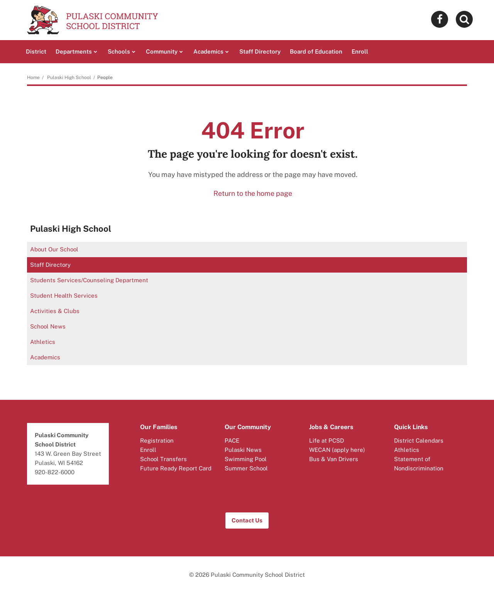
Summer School (246, 468)
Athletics (42, 342)
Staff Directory (50, 264)
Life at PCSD (326, 440)
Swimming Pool (246, 459)
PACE (232, 440)
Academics (45, 357)
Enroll (148, 449)
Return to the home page (252, 193)
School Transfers (163, 459)
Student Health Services (64, 295)
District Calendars (418, 440)
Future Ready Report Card (175, 468)
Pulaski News (243, 449)
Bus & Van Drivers (333, 459)
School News (48, 326)
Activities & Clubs (55, 311)
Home (33, 77)
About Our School (54, 249)
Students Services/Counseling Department (89, 280)
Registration (157, 440)
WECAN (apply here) (337, 449)
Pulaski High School (69, 77)
